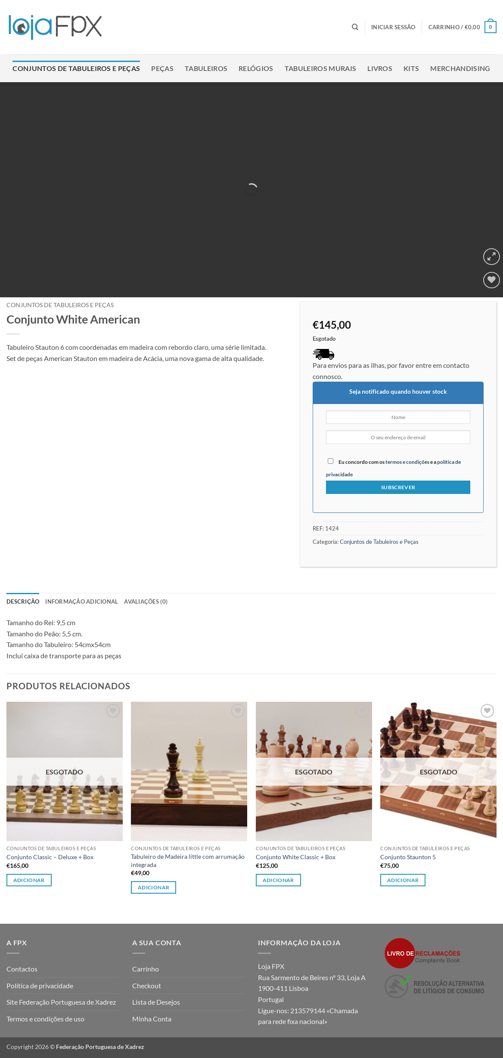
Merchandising (460, 68)
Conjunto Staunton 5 (408, 857)
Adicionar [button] (153, 887)
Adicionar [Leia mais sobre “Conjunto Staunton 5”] (403, 880)
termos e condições (407, 462)
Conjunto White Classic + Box (295, 857)
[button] (393, 27)
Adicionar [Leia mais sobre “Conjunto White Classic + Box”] (278, 880)
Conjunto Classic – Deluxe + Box (49, 857)
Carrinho (145, 969)
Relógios (256, 68)
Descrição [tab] (22, 601)
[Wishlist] (491, 280)
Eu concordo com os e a (393, 467)
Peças (162, 68)
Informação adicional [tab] (81, 601)
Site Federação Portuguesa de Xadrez (61, 1002)
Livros (379, 68)
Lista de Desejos (156, 1002)
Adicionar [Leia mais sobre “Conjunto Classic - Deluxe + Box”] (29, 880)
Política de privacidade (39, 985)
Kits (411, 68)
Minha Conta (151, 1019)
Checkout (146, 985)
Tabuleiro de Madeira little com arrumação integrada (188, 860)
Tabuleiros (206, 68)
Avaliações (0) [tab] (146, 601)
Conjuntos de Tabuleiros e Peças (76, 68)
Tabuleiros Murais (320, 68)
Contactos (21, 969)
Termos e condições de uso (45, 1019)
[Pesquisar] (355, 27)
